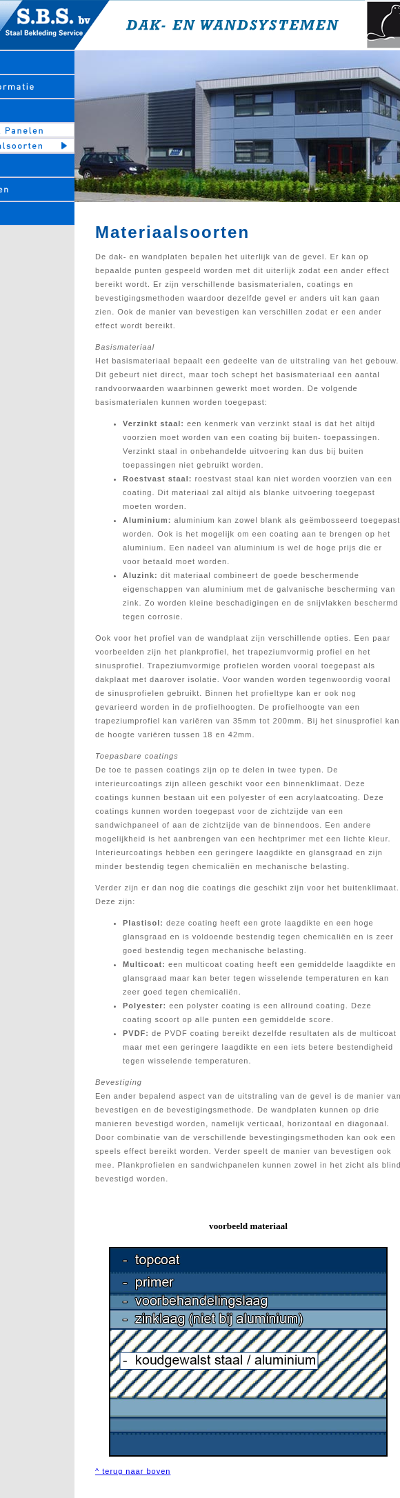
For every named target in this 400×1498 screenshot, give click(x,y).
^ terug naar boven (132, 1471)
